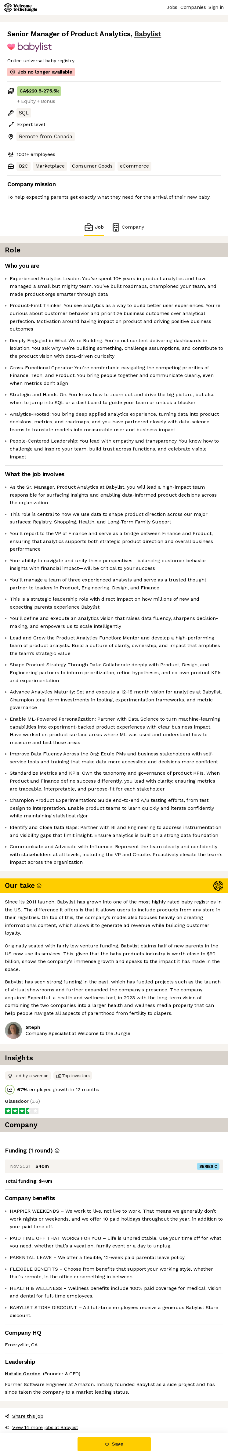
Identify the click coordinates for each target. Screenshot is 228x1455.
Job (93, 227)
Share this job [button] (24, 1416)
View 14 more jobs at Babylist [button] (41, 1427)
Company (127, 227)
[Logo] (20, 7)
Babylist (147, 34)
